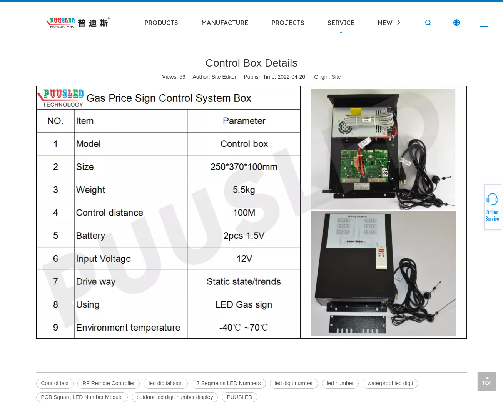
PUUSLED (239, 397)
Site (336, 77)
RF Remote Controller (108, 383)
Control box (55, 383)
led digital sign (166, 383)
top (486, 380)
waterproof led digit (390, 383)
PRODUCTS (161, 23)
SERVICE (341, 23)
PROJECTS (287, 23)
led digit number (294, 383)
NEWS (387, 23)
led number (340, 383)
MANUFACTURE (224, 23)
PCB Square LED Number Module (82, 397)
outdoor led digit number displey (175, 397)
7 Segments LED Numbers (229, 383)
